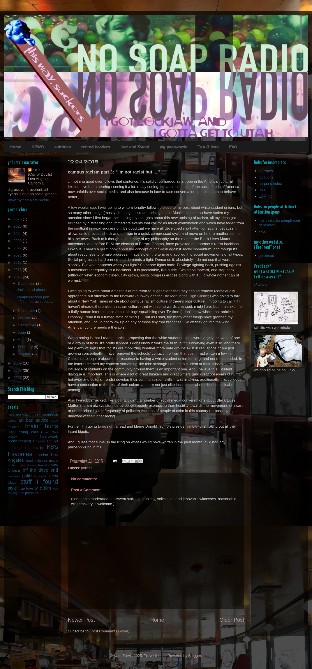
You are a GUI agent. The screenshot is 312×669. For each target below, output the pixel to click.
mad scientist (36, 460)
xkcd (262, 231)
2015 (18, 277)
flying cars (28, 432)
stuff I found (39, 481)
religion (43, 476)
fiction (12, 432)
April (22, 340)
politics (86, 468)
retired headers (95, 147)
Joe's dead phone (31, 290)
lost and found (134, 147)
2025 (18, 226)
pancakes (14, 476)
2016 (18, 270)
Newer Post (81, 620)
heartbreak (49, 436)
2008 (18, 370)
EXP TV (265, 196)
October (25, 318)
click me (260, 284)
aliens (12, 420)
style (12, 488)
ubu (262, 190)
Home (15, 147)
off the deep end (40, 470)
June (22, 332)
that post (187, 353)
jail (42, 448)
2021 (18, 255)
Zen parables (28, 493)
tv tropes (266, 171)
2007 (18, 378)
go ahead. (267, 256)
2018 (18, 262)
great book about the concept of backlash (134, 249)
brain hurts (41, 426)
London (42, 455)
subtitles (62, 147)
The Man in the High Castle (185, 296)
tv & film (42, 488)
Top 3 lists (208, 147)
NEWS (38, 147)
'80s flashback (45, 415)
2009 (18, 363)
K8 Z (36, 170)
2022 (18, 248)
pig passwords (173, 147)
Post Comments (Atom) (110, 631)
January (25, 354)
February (26, 347)
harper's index (270, 184)
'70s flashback (19, 415)
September (27, 325)
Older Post (232, 620)
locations (266, 177)
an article (119, 338)
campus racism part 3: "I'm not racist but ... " (36, 299)
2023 (18, 241)
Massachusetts (37, 465)
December (27, 283)
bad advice (37, 420)
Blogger (194, 656)
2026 (18, 219)
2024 (18, 234)
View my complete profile (28, 200)
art (21, 420)
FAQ (233, 147)
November (27, 311)
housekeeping (19, 441)
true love (25, 488)
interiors (31, 448)
